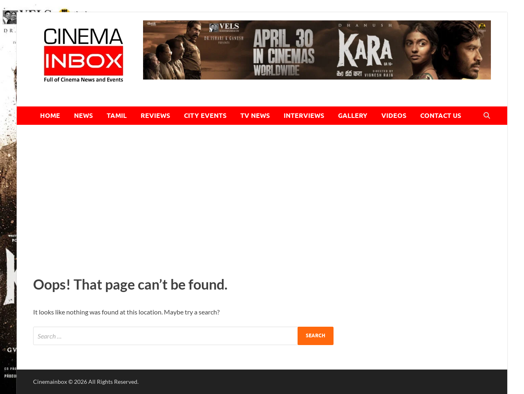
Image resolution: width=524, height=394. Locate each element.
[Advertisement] (262, 198)
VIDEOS (393, 116)
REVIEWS (155, 116)
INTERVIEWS (304, 116)
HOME (50, 116)
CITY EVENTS (205, 116)
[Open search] (487, 115)
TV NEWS (255, 116)
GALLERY (352, 116)
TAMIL (117, 116)
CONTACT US (440, 116)
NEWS (83, 116)
